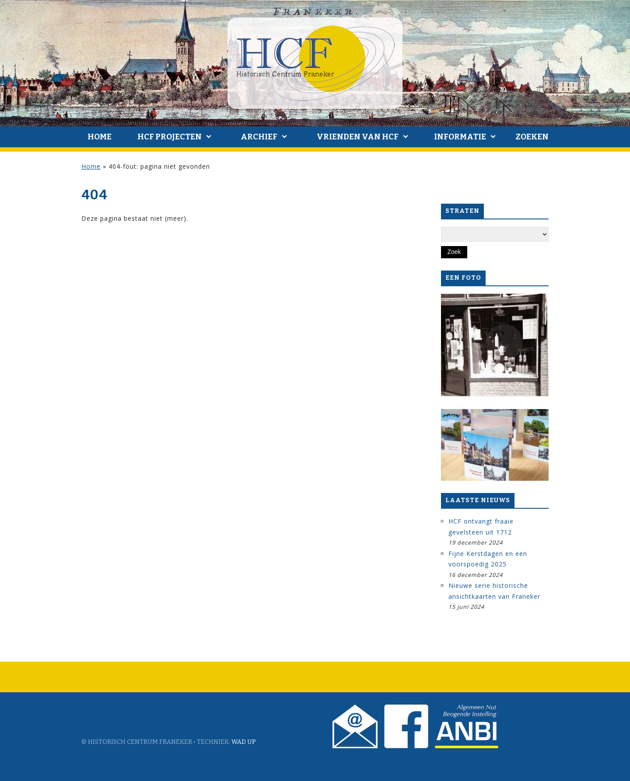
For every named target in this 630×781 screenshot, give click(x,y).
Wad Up (243, 742)
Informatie (460, 137)
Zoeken (532, 137)
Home (100, 137)
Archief (259, 137)
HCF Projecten (169, 137)
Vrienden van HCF (358, 137)
